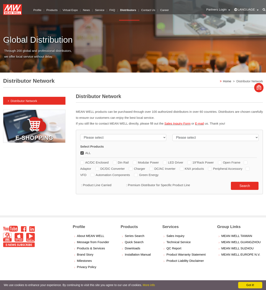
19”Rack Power (201, 162)
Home (227, 81)
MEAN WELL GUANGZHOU (241, 242)
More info (149, 285)
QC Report (173, 248)
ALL (85, 153)
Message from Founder (93, 242)
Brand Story (85, 254)
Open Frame (229, 162)
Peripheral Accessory (225, 168)
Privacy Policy (86, 267)
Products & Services (91, 248)
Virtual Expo (70, 9)
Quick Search (134, 242)
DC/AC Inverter (162, 168)
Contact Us (149, 9)
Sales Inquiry (175, 236)
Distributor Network (24, 101)
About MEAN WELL (90, 236)
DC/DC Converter (110, 168)
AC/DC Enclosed (95, 162)
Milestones (84, 260)
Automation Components (111, 175)
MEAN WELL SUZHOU (237, 248)
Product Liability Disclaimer (185, 260)
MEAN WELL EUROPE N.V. (240, 254)
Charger (137, 168)
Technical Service (178, 242)
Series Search (134, 236)
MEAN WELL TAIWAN (236, 236)
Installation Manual (138, 254)
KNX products (192, 168)
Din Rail (121, 162)
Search (244, 186)
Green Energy (146, 175)
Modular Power (146, 162)
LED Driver (173, 162)
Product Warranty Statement (186, 254)
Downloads (132, 248)
